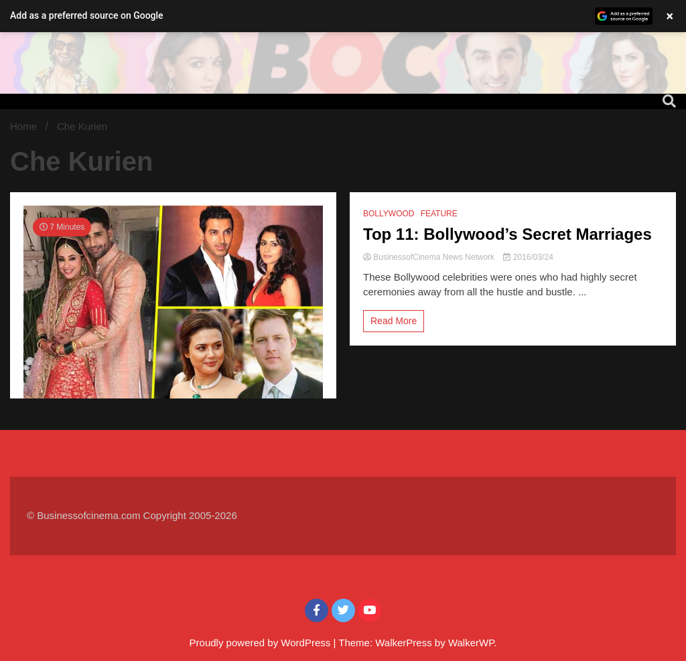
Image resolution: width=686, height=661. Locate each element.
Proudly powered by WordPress (262, 642)
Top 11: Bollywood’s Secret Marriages (507, 234)
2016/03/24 (528, 257)
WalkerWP (471, 642)
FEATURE (439, 213)
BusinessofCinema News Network (429, 257)
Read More (393, 320)
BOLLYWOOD (388, 213)
